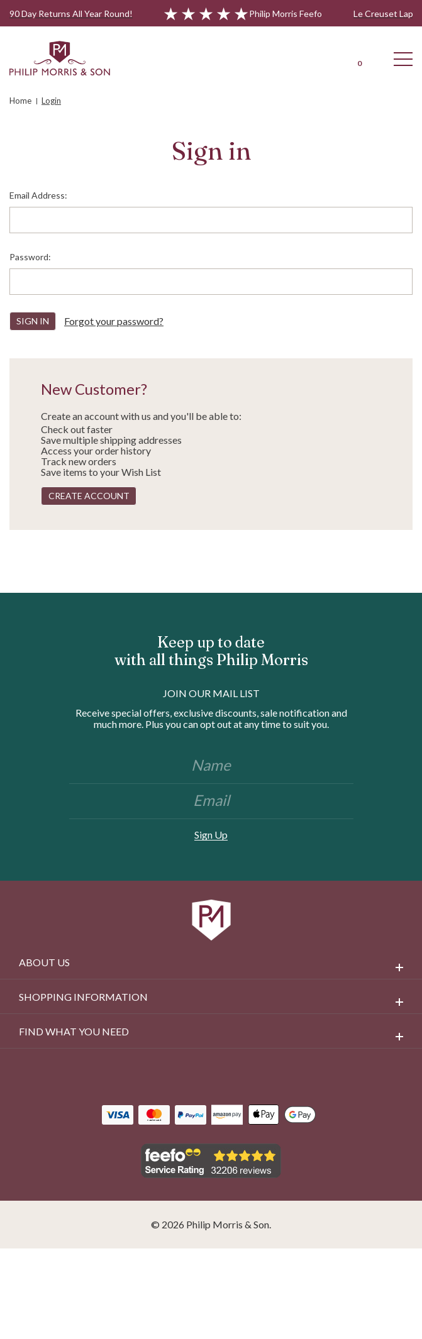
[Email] (211, 801)
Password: (30, 256)
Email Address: (38, 195)
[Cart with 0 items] (359, 58)
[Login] (315, 57)
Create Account (89, 495)
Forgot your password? (114, 321)
